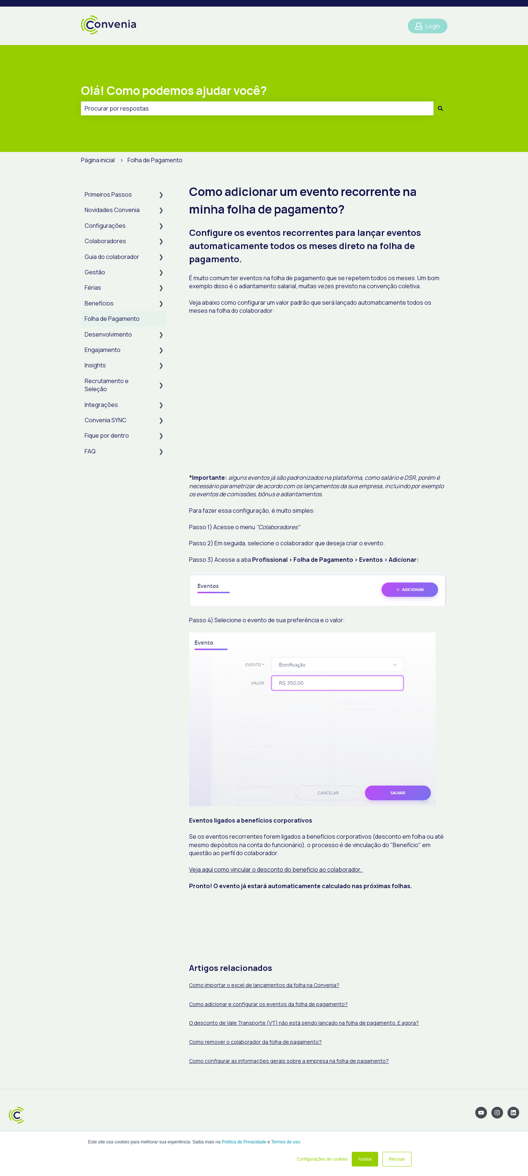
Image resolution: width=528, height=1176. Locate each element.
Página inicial (98, 160)
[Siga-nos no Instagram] (497, 1113)
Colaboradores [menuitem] (105, 241)
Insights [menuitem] (95, 365)
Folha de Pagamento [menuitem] (112, 319)
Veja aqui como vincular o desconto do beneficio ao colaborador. (276, 869)
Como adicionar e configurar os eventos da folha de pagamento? (268, 1004)
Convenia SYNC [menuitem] (105, 420)
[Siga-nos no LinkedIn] (513, 1113)
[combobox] (257, 108)
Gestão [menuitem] (95, 272)
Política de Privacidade (244, 1142)
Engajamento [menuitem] (103, 350)
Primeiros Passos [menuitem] (108, 194)
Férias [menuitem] (93, 287)
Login (427, 26)
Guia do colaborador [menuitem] (112, 257)
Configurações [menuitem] (105, 226)
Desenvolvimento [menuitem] (108, 334)
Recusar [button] (397, 1159)
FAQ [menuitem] (90, 451)
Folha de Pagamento (155, 160)
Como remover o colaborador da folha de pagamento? (255, 1041)
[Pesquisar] (440, 108)
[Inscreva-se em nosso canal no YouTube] (481, 1113)
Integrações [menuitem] (101, 405)
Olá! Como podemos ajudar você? (174, 90)
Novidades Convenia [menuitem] (112, 210)
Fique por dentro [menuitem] (107, 435)
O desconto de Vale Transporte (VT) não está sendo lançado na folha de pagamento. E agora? (304, 1022)
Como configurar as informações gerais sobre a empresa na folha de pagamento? (289, 1060)
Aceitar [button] (365, 1159)
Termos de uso (285, 1142)
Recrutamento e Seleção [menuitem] (107, 385)
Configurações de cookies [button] (322, 1159)
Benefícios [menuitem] (99, 303)
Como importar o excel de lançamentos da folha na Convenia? (264, 985)
